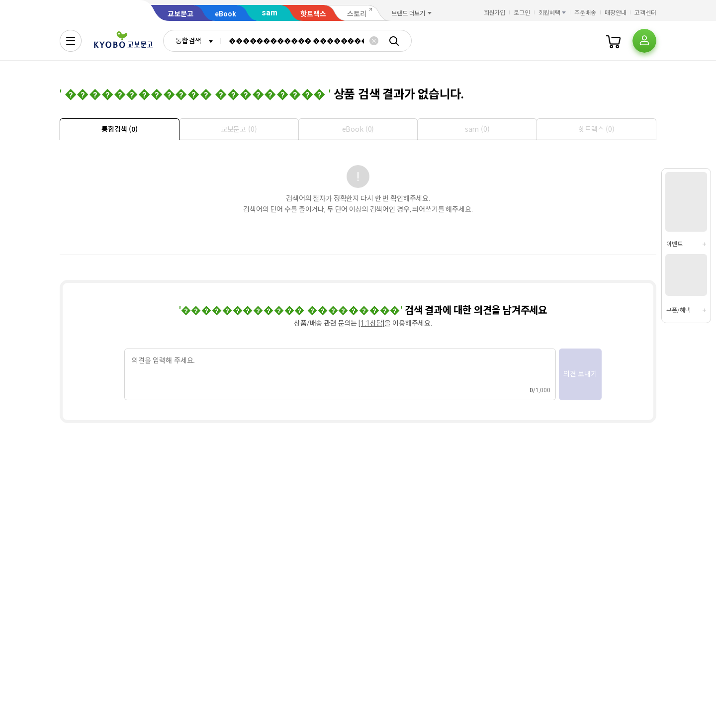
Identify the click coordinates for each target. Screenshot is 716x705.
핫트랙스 (313, 14)
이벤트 (674, 244)
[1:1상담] (371, 323)
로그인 (522, 12)
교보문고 (180, 14)
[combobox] (192, 41)
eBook (225, 14)
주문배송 (585, 12)
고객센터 (645, 12)
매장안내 (615, 12)
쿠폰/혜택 (678, 310)
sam (269, 12)
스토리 (356, 14)
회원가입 (495, 12)
